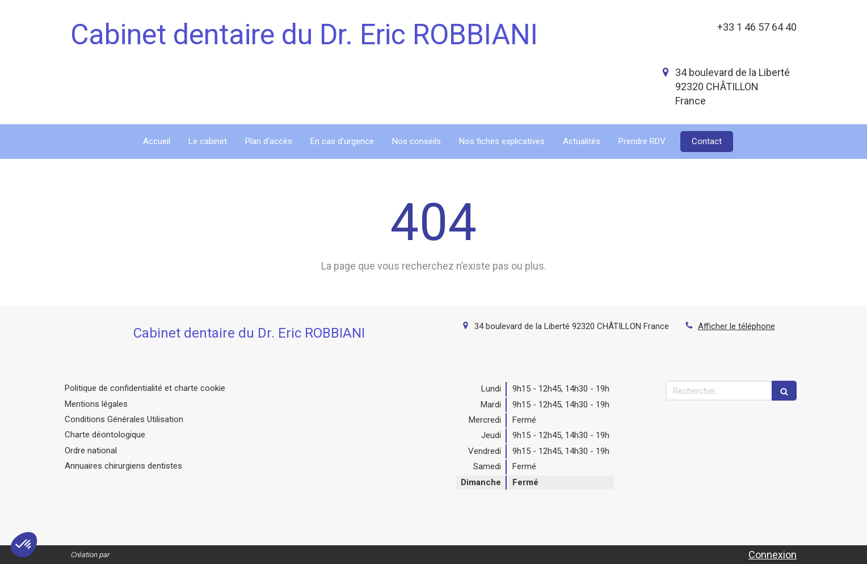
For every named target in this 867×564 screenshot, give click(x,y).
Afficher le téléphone (736, 326)
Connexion (772, 555)
